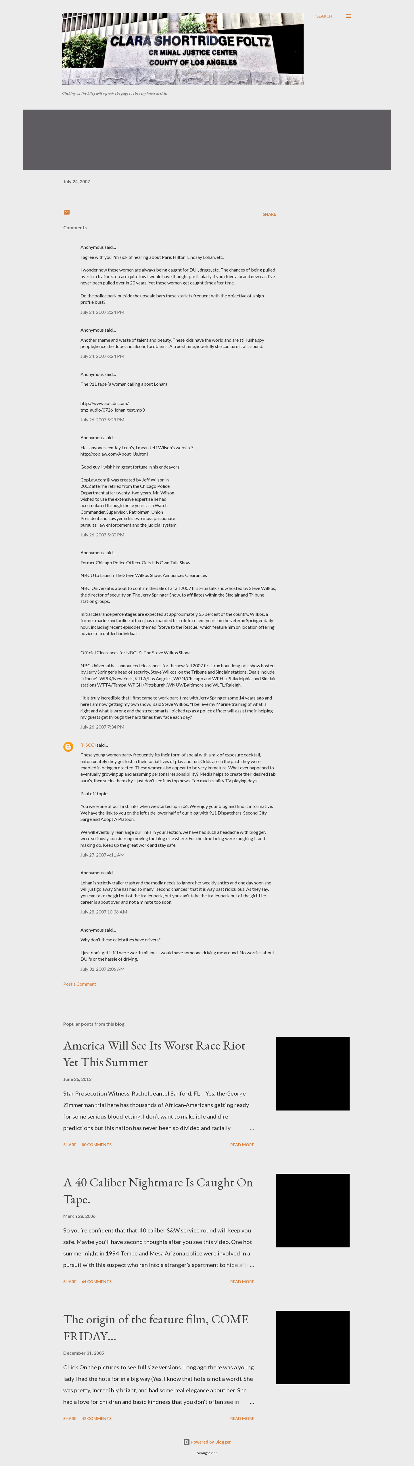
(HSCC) (88, 745)
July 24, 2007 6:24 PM (102, 356)
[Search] (324, 16)
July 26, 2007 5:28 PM (102, 419)
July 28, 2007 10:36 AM (103, 911)
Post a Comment (79, 984)
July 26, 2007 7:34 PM (102, 726)
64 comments (97, 1281)
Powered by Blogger (207, 1442)
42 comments (97, 1418)
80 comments (97, 1144)
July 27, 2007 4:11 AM (102, 854)
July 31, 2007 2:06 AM (102, 969)
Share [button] (269, 214)
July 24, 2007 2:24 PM (102, 312)
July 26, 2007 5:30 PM (102, 534)
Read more (242, 1144)
